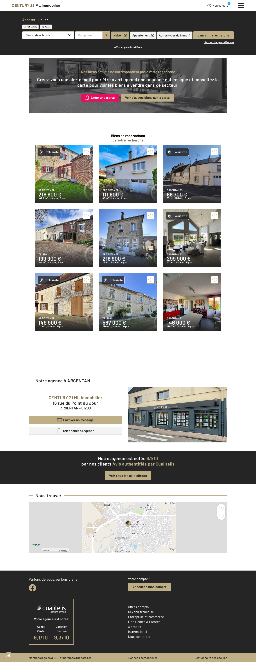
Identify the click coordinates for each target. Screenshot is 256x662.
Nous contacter (139, 637)
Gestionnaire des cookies (210, 657)
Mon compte (217, 5)
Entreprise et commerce (146, 617)
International (137, 632)
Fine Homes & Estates (144, 622)
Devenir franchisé (141, 612)
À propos (134, 627)
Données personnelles (143, 657)
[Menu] (241, 5)
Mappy (64, 551)
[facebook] (32, 587)
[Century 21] (36, 5)
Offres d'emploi (139, 607)
